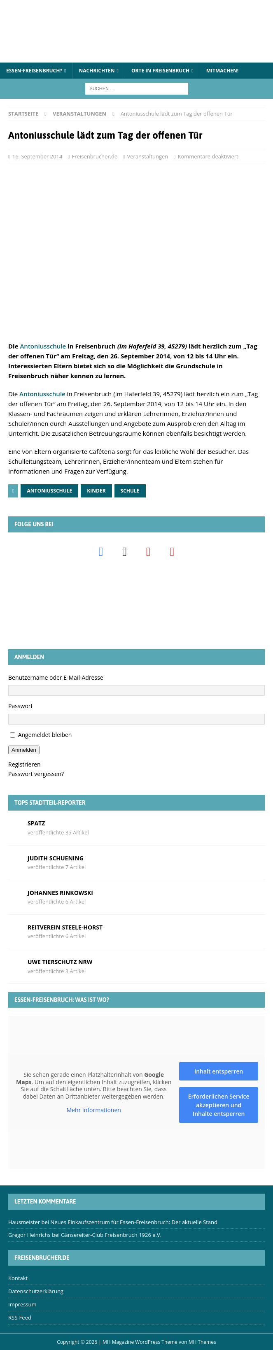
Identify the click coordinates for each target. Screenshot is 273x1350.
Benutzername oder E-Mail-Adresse (55, 677)
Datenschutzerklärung (35, 1291)
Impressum (22, 1304)
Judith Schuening (56, 858)
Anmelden (24, 750)
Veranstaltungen (147, 156)
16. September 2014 (37, 156)
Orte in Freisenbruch (160, 70)
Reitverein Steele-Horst (65, 927)
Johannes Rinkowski (60, 893)
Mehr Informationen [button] (93, 1110)
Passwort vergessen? (36, 774)
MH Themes (202, 1341)
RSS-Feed (19, 1317)
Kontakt (18, 1278)
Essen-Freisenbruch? (34, 70)
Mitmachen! (222, 70)
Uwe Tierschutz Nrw (60, 962)
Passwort (20, 706)
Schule (130, 490)
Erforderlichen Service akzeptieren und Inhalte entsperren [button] (219, 1105)
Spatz (36, 823)
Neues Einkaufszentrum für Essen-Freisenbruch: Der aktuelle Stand (133, 1222)
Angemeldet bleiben (45, 735)
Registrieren (24, 764)
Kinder (96, 490)
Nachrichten (97, 70)
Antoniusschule (43, 346)
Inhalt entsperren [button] (218, 1071)
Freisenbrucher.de (95, 156)
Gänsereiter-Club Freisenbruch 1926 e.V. (111, 1234)
